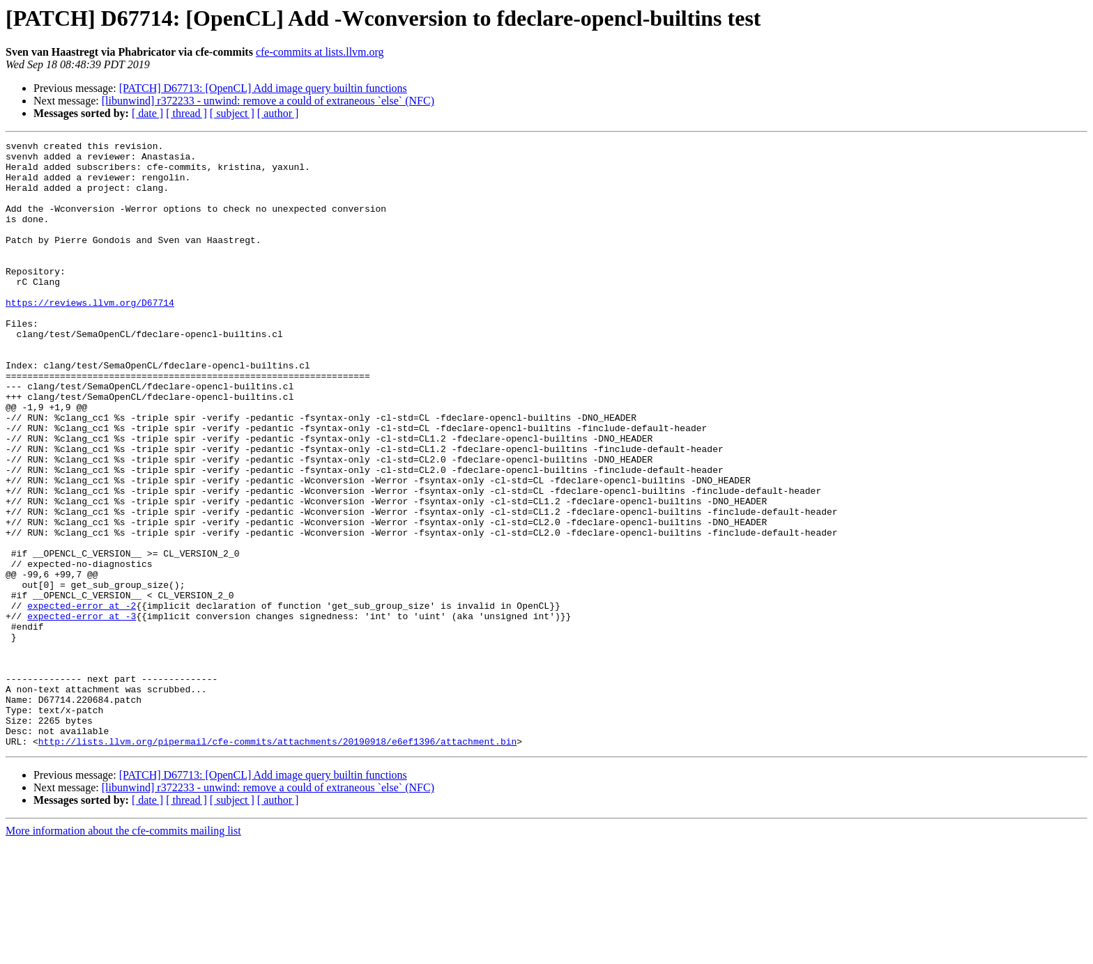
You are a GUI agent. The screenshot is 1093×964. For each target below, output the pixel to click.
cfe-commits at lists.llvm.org (320, 52)
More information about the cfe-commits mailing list (123, 952)
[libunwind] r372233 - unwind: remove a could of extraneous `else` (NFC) (268, 101)
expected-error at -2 (81, 699)
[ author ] (278, 113)
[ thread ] (186, 113)
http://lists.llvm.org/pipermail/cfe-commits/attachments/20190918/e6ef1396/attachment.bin (277, 862)
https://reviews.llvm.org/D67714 (90, 335)
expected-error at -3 (81, 712)
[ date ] (147, 113)
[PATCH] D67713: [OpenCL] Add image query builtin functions (263, 88)
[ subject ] (232, 113)
